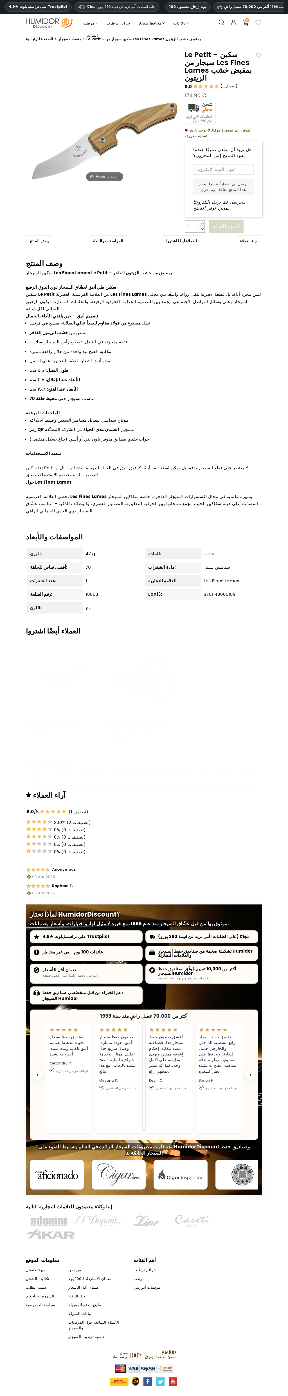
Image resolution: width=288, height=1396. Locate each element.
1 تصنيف (228, 86)
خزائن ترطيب (202, 771)
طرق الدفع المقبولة (84, 1305)
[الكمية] (191, 226)
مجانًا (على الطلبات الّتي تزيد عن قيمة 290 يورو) (203, 936)
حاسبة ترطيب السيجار (86, 1336)
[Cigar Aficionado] (57, 1175)
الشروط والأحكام (40, 1296)
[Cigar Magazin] (242, 1175)
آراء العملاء (249, 241)
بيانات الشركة (79, 1313)
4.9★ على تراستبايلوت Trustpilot (38, 7)
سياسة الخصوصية (40, 1305)
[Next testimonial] (250, 1075)
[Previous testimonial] (37, 1075)
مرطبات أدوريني (147, 1287)
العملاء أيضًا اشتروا (181, 241)
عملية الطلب (36, 1287)
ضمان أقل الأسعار (59, 970)
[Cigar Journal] (119, 1175)
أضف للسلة (226, 226)
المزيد (92, 35)
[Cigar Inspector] (181, 1175)
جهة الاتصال (35, 1270)
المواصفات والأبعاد (107, 241)
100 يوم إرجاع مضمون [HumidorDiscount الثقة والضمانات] (187, 6)
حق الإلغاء (76, 1296)
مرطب (172, 771)
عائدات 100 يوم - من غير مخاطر (72, 952)
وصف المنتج (40, 241)
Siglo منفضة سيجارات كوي (51, 721)
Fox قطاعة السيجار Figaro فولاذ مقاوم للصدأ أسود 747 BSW (138, 724)
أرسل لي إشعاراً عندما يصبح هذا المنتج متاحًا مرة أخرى (223, 186)
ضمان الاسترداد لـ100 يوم (89, 1278)
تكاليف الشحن (37, 1278)
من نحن (74, 1270)
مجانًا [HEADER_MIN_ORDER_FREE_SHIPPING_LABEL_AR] (116, 6)
